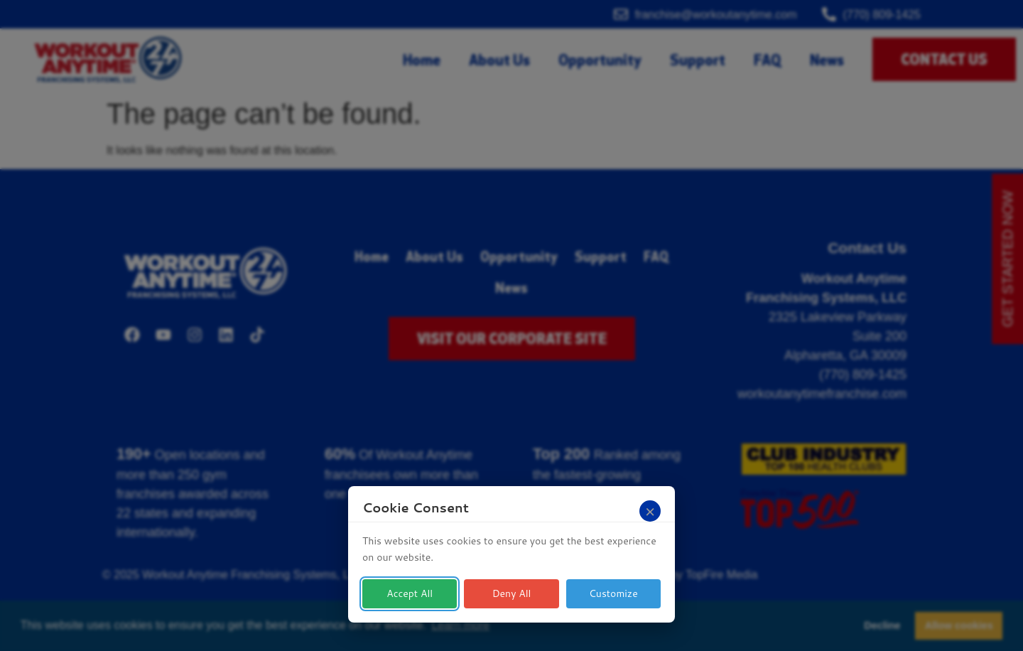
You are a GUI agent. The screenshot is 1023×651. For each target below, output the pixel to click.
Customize (613, 593)
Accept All (409, 593)
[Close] (650, 511)
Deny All (511, 593)
